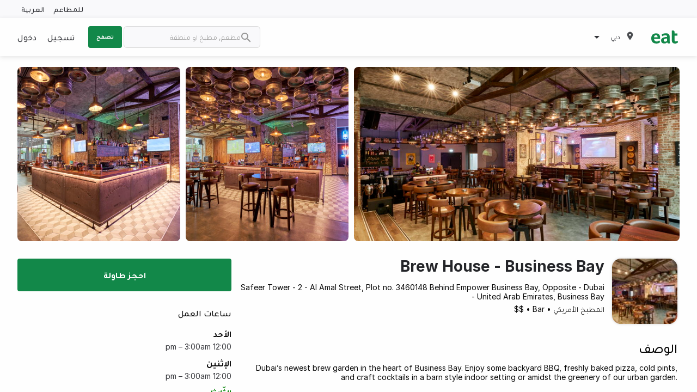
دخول (26, 37)
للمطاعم (68, 9)
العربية (33, 9)
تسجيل (61, 37)
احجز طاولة (124, 275)
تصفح (105, 36)
